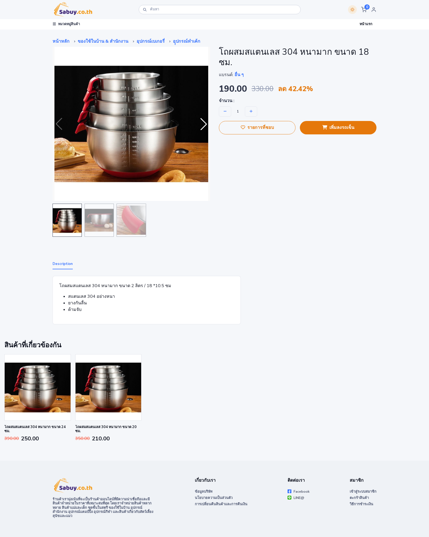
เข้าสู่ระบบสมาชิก (363, 491)
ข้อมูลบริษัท (203, 491)
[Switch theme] (352, 9)
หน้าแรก (366, 24)
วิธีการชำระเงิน (361, 504)
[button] (364, 9)
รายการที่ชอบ (257, 128)
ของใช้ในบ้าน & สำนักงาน (103, 41)
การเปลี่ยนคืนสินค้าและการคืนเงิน (221, 504)
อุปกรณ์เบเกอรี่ (151, 41)
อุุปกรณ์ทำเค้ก (186, 41)
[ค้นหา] (220, 9)
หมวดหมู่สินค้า (66, 24)
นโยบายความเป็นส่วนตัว (214, 497)
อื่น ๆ (239, 75)
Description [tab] (63, 263)
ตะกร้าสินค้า (359, 497)
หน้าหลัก (61, 41)
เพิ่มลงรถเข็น (338, 128)
